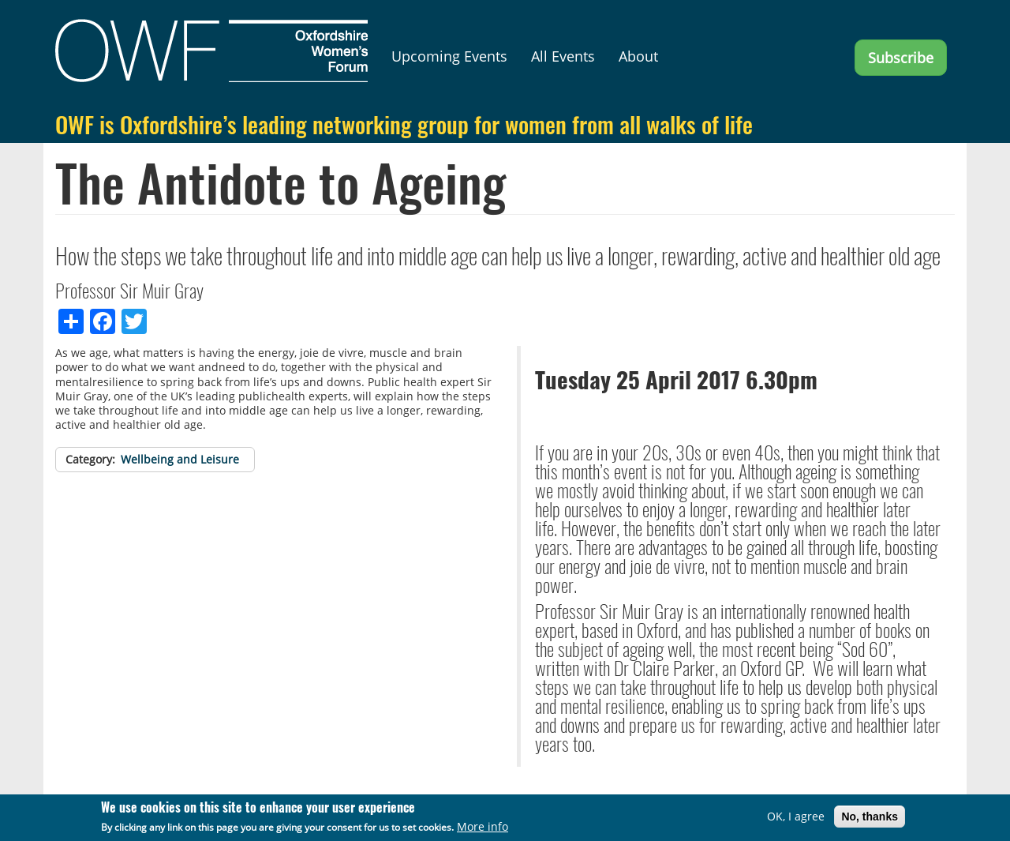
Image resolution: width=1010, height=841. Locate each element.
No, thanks (869, 818)
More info (482, 828)
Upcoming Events (449, 56)
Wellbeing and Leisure (180, 459)
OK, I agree (796, 818)
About (638, 56)
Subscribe (900, 57)
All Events (563, 56)
